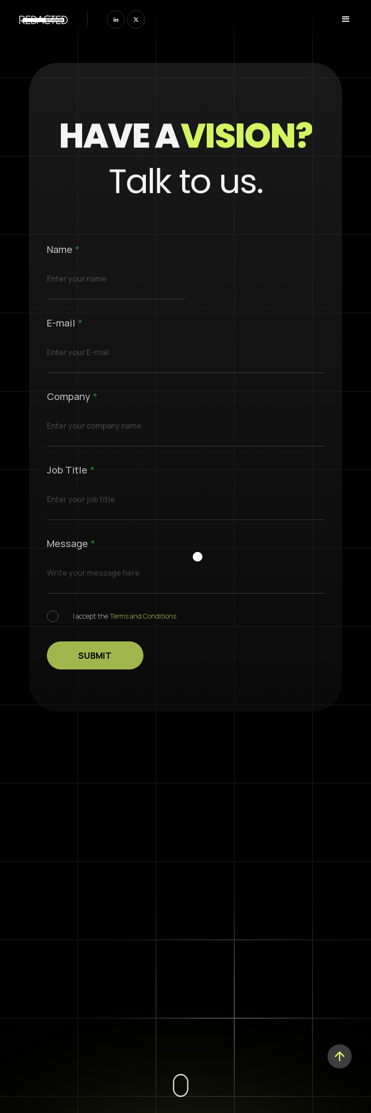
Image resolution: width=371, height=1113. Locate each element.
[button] (343, 19)
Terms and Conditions (143, 616)
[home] (43, 19)
